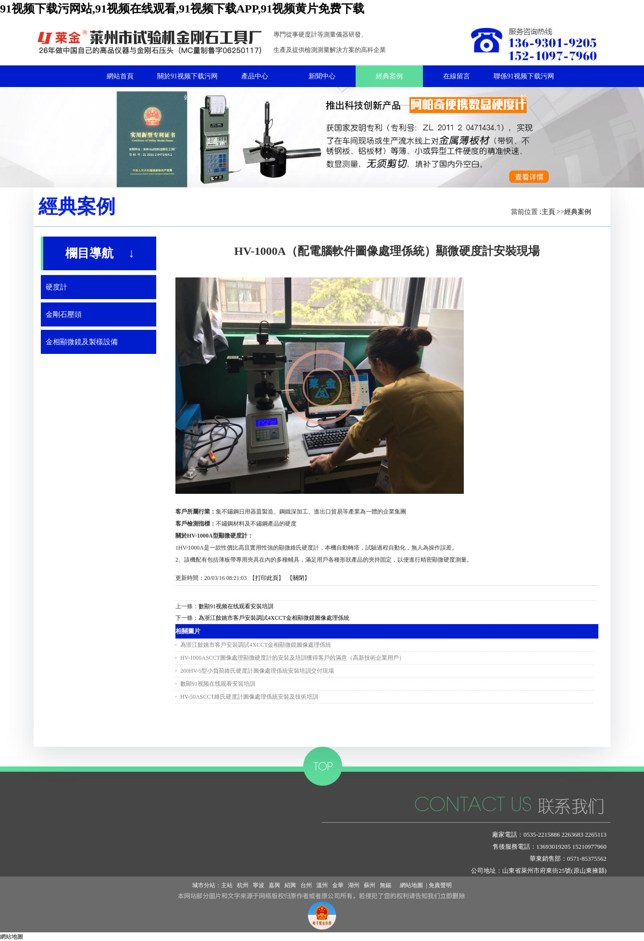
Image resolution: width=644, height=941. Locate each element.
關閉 (298, 578)
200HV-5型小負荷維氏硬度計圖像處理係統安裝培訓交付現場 (257, 670)
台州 (306, 885)
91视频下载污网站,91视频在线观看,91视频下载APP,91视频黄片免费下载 (182, 8)
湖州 (353, 885)
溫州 (322, 885)
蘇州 (369, 885)
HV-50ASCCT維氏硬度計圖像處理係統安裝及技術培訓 (249, 696)
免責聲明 (440, 885)
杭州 (242, 885)
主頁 (548, 211)
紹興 (290, 885)
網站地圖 (410, 885)
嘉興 (274, 885)
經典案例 (577, 211)
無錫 (385, 885)
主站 (227, 885)
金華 (338, 885)
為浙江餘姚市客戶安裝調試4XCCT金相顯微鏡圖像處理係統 (273, 618)
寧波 (258, 885)
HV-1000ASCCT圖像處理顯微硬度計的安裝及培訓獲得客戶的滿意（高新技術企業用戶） (292, 657)
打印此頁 (266, 578)
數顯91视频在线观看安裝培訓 (235, 606)
